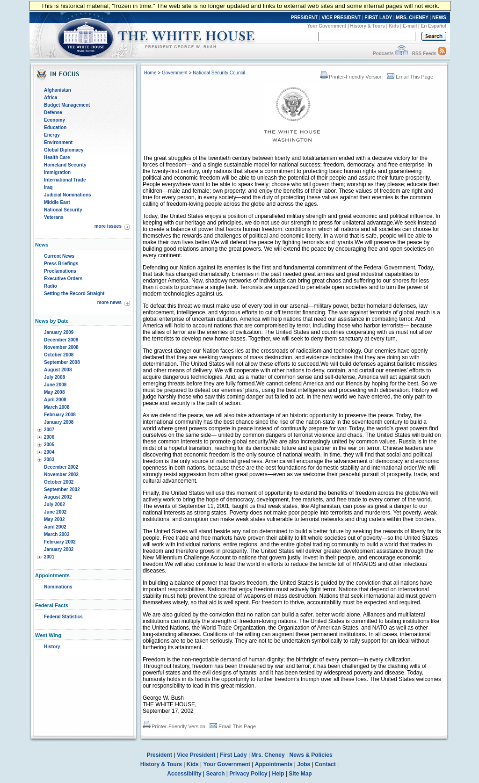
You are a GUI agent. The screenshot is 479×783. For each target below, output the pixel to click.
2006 (49, 437)
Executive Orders (63, 278)
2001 (49, 556)
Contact (325, 764)
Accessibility (184, 773)
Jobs (303, 764)
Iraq (48, 187)
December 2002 (61, 467)
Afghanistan (57, 90)
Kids (394, 26)
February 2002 (60, 541)
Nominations (58, 586)
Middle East (57, 202)
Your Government (326, 26)
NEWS (439, 17)
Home (150, 72)
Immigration (57, 172)
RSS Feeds (424, 53)
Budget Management (67, 105)
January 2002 (58, 549)
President (159, 755)
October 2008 (58, 354)
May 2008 (54, 392)
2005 (49, 444)
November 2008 (61, 347)
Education (55, 127)
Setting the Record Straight (74, 293)
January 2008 (58, 422)
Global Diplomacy (63, 149)
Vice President (196, 755)
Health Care (57, 157)
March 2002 (56, 534)
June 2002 (55, 512)
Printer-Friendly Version (351, 77)
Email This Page (410, 77)
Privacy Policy (248, 773)
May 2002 (54, 519)
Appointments (274, 764)
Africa (50, 97)
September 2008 (62, 362)
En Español (433, 26)
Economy (54, 120)
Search (215, 773)
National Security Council (219, 72)
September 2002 (62, 489)
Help (278, 773)
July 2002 (54, 504)
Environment (58, 142)
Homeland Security (65, 164)
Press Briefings (61, 263)
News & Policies (311, 755)
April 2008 (55, 399)
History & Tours (367, 26)
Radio (50, 286)
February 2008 (60, 414)
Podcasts (383, 53)
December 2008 (61, 339)
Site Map (300, 773)
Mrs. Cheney (267, 755)
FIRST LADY (378, 17)
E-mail (410, 26)
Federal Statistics (63, 616)
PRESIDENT (304, 17)
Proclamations (60, 271)
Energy (52, 135)
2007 (49, 429)
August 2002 (58, 497)
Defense (53, 112)
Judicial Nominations (67, 194)
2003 (49, 459)
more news (109, 302)
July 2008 (54, 377)
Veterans (54, 217)
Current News (59, 256)
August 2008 (58, 369)
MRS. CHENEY (412, 17)
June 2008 (55, 384)
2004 (49, 452)
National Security (63, 209)
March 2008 (56, 407)
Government (175, 72)
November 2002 (61, 474)
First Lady (233, 755)
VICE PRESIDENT (341, 17)
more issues (108, 226)
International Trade (65, 179)
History (52, 646)
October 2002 (58, 482)
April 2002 (55, 526)
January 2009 (58, 332)
